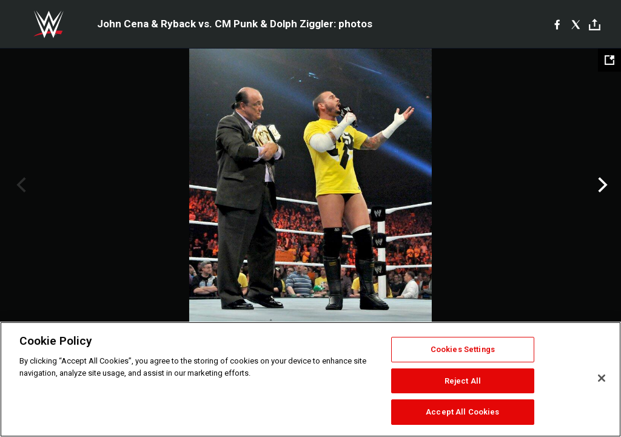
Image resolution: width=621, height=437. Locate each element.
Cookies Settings (463, 349)
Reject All (463, 380)
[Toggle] (594, 24)
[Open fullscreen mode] (609, 60)
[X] (575, 24)
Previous (19, 185)
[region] (310, 379)
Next (601, 185)
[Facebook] (557, 24)
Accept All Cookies (462, 411)
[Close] (601, 378)
